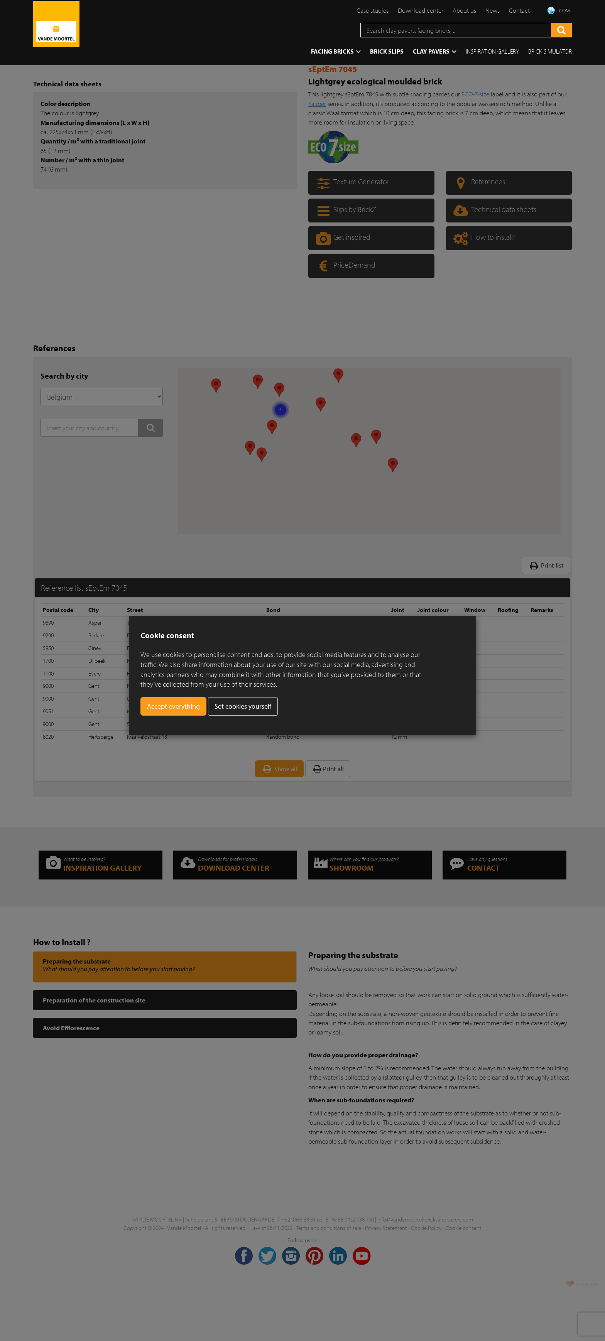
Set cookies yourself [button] (243, 706)
